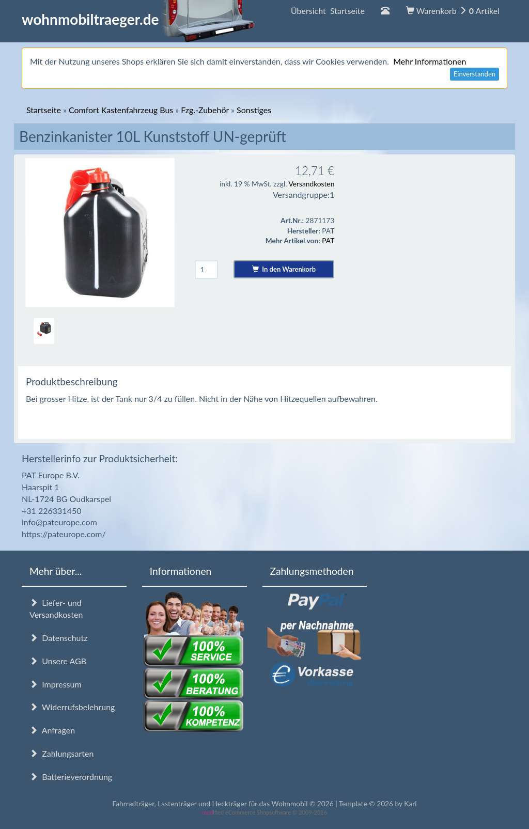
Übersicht (328, 10)
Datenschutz (58, 638)
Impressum (55, 684)
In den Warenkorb (284, 269)
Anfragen (52, 730)
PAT (328, 240)
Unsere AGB (57, 661)
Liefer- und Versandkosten (56, 608)
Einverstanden (474, 74)
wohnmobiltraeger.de (138, 19)
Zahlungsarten (61, 753)
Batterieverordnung (70, 776)
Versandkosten (311, 183)
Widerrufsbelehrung (72, 707)
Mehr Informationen (429, 61)
